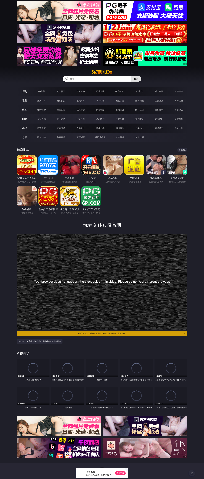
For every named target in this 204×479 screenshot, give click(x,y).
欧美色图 (81, 118)
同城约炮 (41, 137)
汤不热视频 (100, 137)
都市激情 (41, 128)
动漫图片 (100, 118)
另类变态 (179, 109)
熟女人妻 (120, 100)
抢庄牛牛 (179, 91)
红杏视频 (120, 137)
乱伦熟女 (159, 109)
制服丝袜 (120, 109)
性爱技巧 (179, 128)
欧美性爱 (100, 109)
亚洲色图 (61, 118)
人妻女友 (81, 128)
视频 (24, 100)
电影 (24, 109)
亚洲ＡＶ (41, 100)
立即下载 (120, 473)
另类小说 (139, 128)
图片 (24, 119)
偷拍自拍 (61, 109)
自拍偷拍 (61, 100)
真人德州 (61, 91)
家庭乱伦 (61, 128)
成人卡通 (81, 109)
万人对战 (81, 91)
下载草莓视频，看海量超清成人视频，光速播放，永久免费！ (131, 333)
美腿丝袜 (120, 118)
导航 (24, 137)
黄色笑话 (159, 128)
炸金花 (139, 91)
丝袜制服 (139, 100)
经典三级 (139, 109)
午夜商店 (61, 137)
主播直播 (159, 100)
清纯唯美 (139, 118)
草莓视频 (81, 137)
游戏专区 (100, 91)
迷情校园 (120, 128)
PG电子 (41, 91)
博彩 (24, 91)
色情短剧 (139, 137)
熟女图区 (159, 118)
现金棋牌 (159, 91)
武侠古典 (100, 128)
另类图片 (179, 118)
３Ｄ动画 (100, 100)
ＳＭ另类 (179, 100)
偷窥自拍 (41, 118)
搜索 (136, 78)
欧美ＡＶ (81, 100)
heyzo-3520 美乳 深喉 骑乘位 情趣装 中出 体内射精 (40, 341)
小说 (24, 128)
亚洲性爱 (41, 109)
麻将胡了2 (120, 91)
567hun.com (102, 72)
